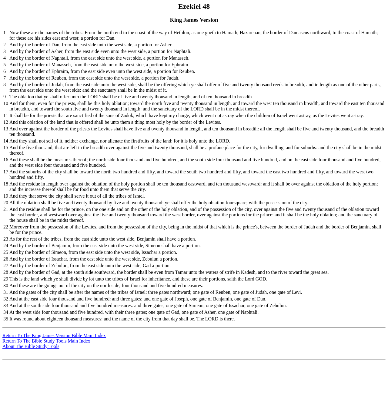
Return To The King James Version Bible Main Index (54, 335)
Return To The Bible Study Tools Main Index (46, 340)
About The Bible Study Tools (30, 346)
